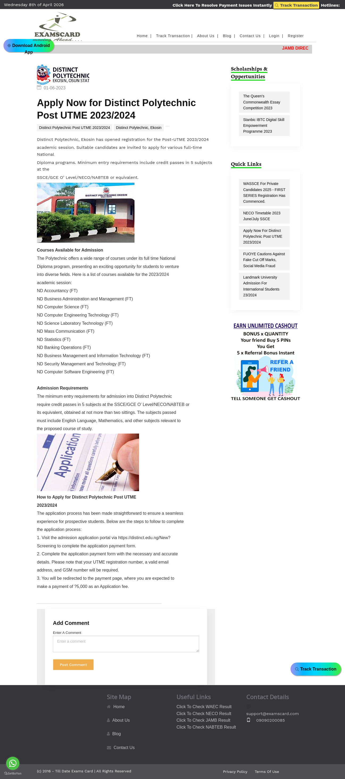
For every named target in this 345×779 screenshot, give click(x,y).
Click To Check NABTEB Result (206, 727)
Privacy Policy (235, 771)
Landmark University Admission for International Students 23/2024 (261, 286)
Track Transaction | (175, 36)
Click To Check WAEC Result (204, 706)
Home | (145, 36)
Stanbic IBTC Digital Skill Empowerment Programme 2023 (263, 126)
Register (296, 36)
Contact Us (124, 747)
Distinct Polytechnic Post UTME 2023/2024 (74, 127)
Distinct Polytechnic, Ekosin (138, 127)
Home (119, 706)
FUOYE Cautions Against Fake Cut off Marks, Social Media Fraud (264, 260)
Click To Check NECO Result (203, 713)
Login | (277, 36)
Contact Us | (253, 36)
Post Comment (73, 665)
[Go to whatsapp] (12, 763)
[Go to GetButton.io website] (12, 773)
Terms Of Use (267, 771)
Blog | (229, 36)
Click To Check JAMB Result (203, 720)
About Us (121, 720)
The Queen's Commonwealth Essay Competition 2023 (261, 102)
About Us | (208, 36)
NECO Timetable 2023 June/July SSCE (261, 216)
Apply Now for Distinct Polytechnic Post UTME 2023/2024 (262, 236)
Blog (116, 734)
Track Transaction (296, 5)
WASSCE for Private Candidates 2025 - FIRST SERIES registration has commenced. (264, 192)
